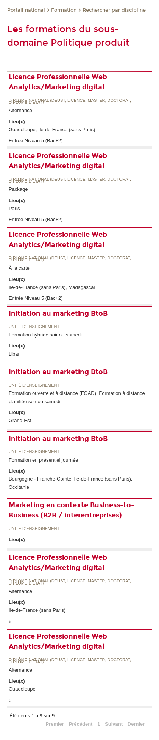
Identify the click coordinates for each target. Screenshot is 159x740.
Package (18, 189)
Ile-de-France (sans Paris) (37, 610)
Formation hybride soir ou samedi (45, 335)
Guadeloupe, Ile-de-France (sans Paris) (52, 129)
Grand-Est (20, 420)
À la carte (19, 268)
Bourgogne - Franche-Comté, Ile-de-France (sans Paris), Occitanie (70, 483)
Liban (15, 354)
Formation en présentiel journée (43, 460)
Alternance (20, 110)
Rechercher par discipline (114, 10)
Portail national (26, 10)
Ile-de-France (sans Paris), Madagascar (52, 287)
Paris (14, 208)
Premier (54, 724)
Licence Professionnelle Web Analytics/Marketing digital (58, 82)
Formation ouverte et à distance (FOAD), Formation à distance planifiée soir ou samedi (77, 397)
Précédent (81, 724)
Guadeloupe (22, 689)
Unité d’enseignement (34, 327)
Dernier (136, 724)
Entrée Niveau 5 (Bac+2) (36, 140)
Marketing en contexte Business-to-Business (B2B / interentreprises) (71, 510)
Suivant (114, 724)
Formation (63, 10)
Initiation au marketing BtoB (58, 313)
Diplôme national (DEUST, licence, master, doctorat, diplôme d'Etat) (70, 102)
